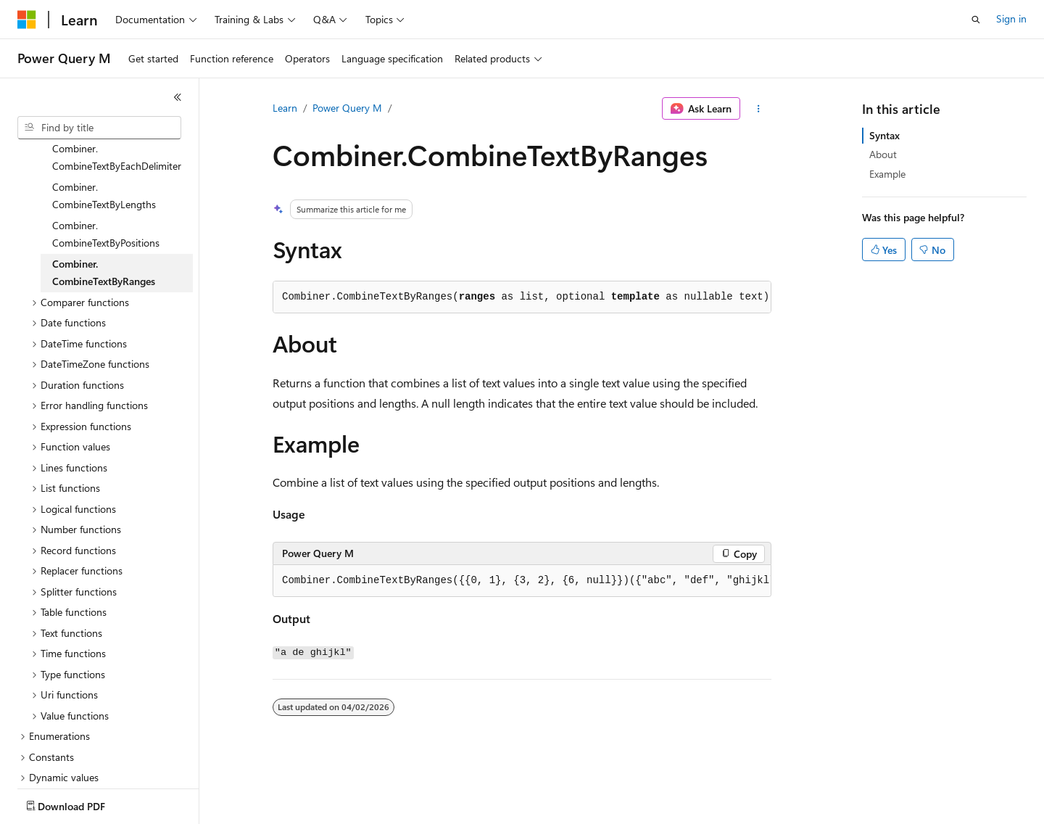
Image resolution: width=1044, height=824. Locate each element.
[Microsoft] (26, 19)
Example (887, 174)
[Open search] (975, 20)
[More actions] (758, 108)
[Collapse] (177, 97)
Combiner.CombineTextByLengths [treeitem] (104, 146)
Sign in (1011, 18)
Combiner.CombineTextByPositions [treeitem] (106, 184)
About (883, 154)
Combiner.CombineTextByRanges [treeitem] (103, 223)
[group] (522, 581)
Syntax (884, 135)
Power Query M (347, 108)
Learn (285, 108)
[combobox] (99, 127)
